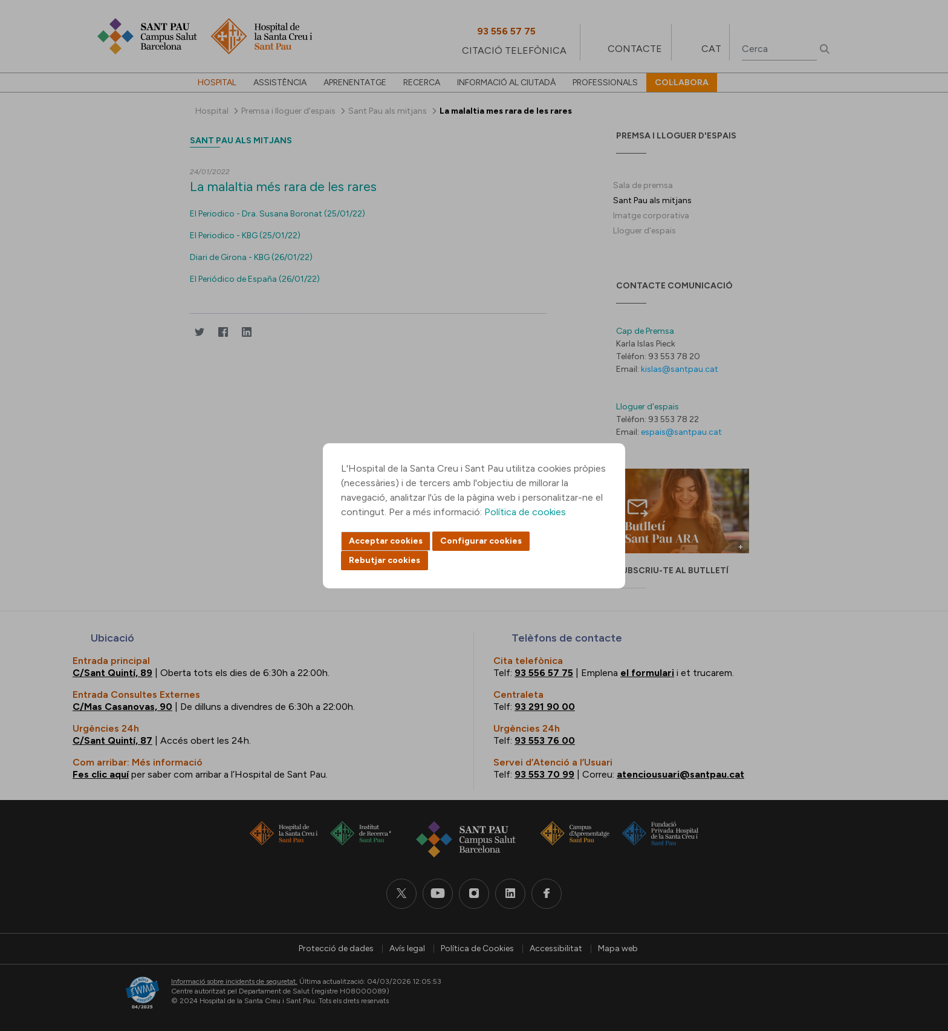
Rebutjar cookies (384, 560)
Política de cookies (525, 512)
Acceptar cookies (386, 541)
